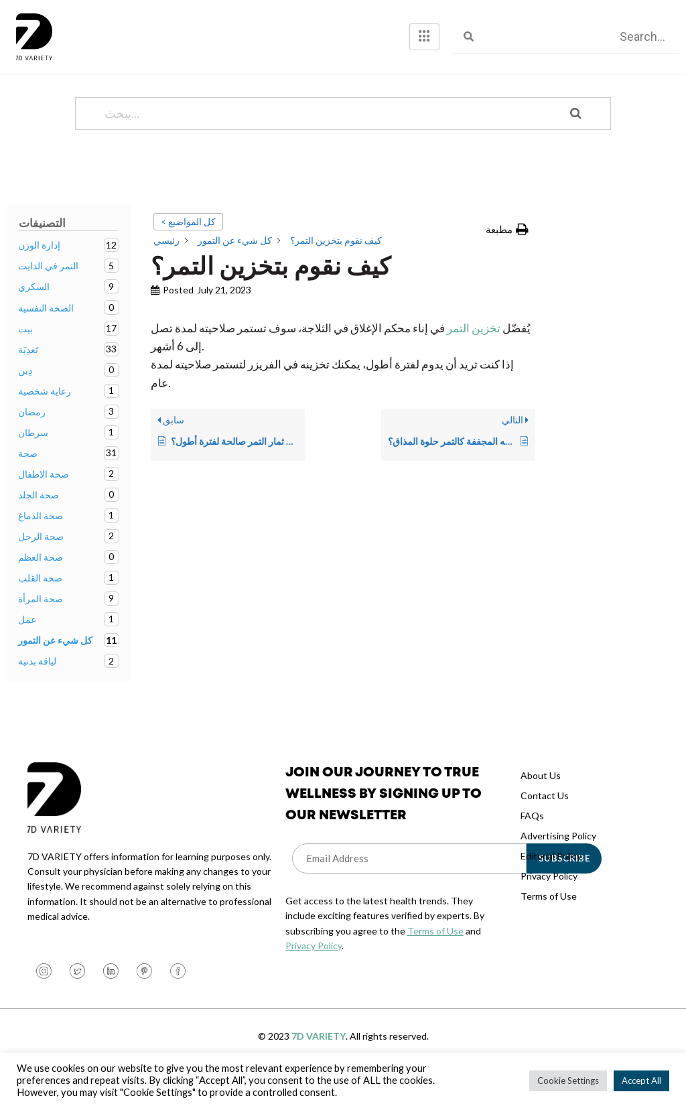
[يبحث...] (326, 140)
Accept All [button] (641, 1080)
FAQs (532, 842)
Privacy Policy (313, 972)
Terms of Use (435, 957)
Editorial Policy (551, 882)
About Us (541, 802)
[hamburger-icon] (424, 36)
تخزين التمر (473, 355)
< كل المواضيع (188, 248)
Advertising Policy (558, 862)
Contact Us (545, 822)
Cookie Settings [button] (568, 1080)
